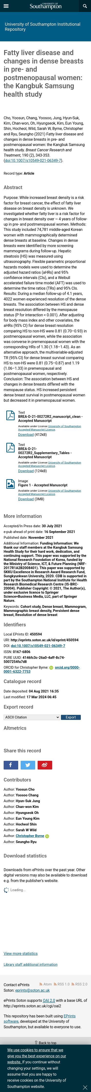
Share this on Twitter (28, 765)
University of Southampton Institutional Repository (42, 27)
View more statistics (21, 953)
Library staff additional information (31, 965)
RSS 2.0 (81, 984)
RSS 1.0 (64, 984)
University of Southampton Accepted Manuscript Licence (49, 428)
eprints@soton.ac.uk (32, 990)
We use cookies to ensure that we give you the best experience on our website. (36, 1056)
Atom (47, 984)
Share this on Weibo (45, 765)
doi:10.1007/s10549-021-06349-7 (33, 160)
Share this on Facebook (11, 765)
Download (26, 435)
